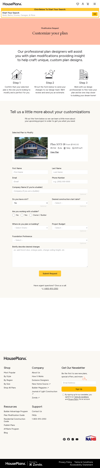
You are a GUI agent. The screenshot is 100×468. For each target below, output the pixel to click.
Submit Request (50, 273)
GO (94, 14)
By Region (8, 380)
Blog (6, 433)
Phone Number (58, 178)
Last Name (56, 168)
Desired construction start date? (66, 199)
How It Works (38, 376)
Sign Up (79, 389)
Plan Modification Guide (14, 415)
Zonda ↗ (36, 398)
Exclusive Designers (40, 380)
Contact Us (37, 411)
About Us (36, 372)
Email (14, 178)
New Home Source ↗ (41, 384)
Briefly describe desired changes (26, 247)
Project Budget (58, 224)
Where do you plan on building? (25, 224)
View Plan (54, 152)
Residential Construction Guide (14, 420)
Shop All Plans (10, 388)
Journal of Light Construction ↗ (44, 392)
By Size (7, 384)
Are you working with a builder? (25, 211)
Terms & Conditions (81, 397)
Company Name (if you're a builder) (27, 187)
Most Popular (9, 372)
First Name (17, 168)
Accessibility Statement (81, 464)
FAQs (34, 415)
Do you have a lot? (20, 199)
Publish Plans (9, 425)
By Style (7, 376)
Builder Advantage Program (16, 411)
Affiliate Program (11, 429)
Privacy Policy (73, 399)
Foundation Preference (22, 236)
